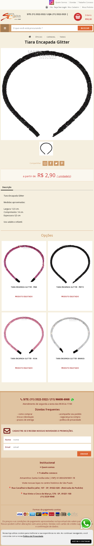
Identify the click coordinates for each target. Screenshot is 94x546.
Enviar (84, 453)
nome (8, 439)
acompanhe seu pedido (70, 414)
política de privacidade (70, 419)
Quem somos (47, 467)
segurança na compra (70, 417)
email (7, 447)
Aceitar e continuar (81, 541)
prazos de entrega (25, 419)
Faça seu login (60, 7)
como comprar (25, 414)
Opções (47, 235)
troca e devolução (25, 417)
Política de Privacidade (33, 536)
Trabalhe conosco (47, 472)
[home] (11, 17)
